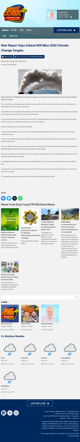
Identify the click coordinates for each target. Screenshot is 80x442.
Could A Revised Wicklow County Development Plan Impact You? (50, 219)
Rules (77, 413)
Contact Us (75, 418)
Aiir (78, 436)
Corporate (62, 418)
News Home (8, 57)
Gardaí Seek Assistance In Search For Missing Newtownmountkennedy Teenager (31, 223)
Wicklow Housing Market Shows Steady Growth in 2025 (10, 270)
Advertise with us (65, 416)
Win (4, 36)
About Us (13, 36)
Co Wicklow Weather (13, 336)
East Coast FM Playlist (50, 416)
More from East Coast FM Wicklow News (30, 57)
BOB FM (58, 413)
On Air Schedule (49, 411)
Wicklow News (61, 411)
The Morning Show (73, 411)
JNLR (68, 418)
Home (5, 30)
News (29, 30)
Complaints (75, 416)
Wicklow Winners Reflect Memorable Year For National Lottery (10, 224)
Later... (5, 302)
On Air (13, 30)
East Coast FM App (68, 413)
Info (21, 30)
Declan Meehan (63, 15)
